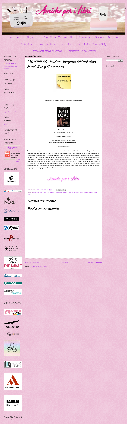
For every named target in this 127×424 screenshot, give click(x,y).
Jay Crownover (50, 192)
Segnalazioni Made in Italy (92, 44)
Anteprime (27, 44)
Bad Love (43, 192)
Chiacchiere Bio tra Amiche (82, 51)
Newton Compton (68, 192)
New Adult (59, 192)
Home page (15, 38)
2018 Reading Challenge (12, 148)
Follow (5, 124)
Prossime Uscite (47, 44)
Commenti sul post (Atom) (39, 266)
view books (17, 163)
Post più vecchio (95, 262)
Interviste (84, 38)
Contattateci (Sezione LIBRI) (59, 38)
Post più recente (32, 262)
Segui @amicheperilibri (10, 112)
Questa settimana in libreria (46, 51)
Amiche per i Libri (11, 63)
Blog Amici (32, 38)
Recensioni (66, 44)
